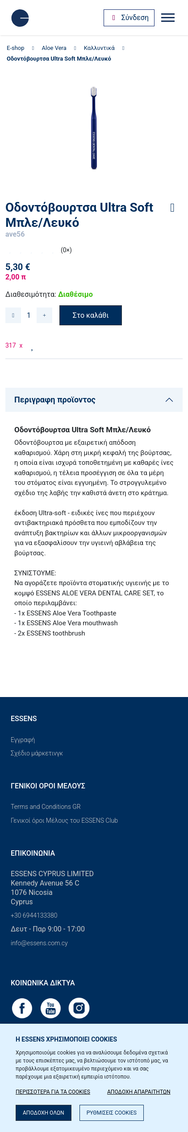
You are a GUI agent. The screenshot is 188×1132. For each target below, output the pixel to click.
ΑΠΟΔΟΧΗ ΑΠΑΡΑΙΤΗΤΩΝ (139, 1092)
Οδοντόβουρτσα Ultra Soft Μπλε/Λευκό (59, 58)
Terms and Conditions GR (46, 806)
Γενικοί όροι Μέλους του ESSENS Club (64, 820)
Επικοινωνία (33, 853)
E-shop (16, 48)
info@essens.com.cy (39, 943)
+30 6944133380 (34, 915)
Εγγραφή (23, 739)
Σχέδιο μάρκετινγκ (37, 753)
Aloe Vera (54, 48)
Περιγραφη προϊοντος (55, 399)
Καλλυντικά (99, 48)
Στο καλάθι (91, 315)
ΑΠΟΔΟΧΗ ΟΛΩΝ (43, 1113)
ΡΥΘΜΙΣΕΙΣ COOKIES (112, 1113)
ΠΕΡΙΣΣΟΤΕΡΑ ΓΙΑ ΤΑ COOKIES (53, 1092)
